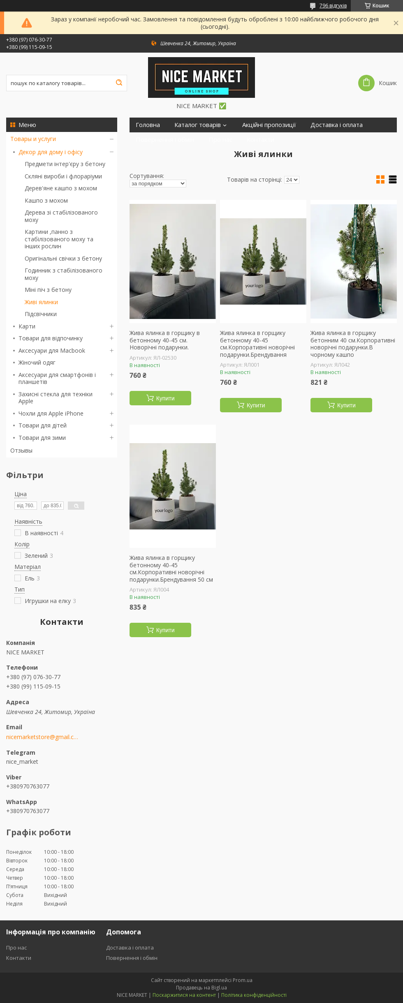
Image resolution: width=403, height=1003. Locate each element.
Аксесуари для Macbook (52, 350)
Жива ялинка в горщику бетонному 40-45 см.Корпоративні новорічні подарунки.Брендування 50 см (171, 568)
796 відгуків (333, 5)
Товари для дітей (43, 425)
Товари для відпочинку (51, 338)
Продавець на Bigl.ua (201, 987)
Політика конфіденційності (254, 994)
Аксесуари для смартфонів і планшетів (57, 378)
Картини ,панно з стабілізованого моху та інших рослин (59, 239)
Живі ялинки (41, 302)
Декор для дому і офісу (51, 152)
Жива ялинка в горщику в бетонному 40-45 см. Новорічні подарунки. (165, 340)
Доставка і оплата (336, 125)
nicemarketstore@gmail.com (42, 737)
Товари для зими (42, 437)
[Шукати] (119, 83)
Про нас (220, 139)
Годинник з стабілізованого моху (63, 274)
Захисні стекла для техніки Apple (56, 397)
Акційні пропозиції (269, 125)
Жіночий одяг (37, 362)
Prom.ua (242, 980)
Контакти (260, 139)
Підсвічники (41, 314)
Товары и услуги (33, 139)
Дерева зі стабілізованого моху (61, 216)
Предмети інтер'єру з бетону (65, 164)
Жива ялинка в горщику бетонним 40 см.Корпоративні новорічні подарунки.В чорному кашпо (352, 343)
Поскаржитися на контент (184, 994)
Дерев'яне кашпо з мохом (61, 188)
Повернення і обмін (165, 139)
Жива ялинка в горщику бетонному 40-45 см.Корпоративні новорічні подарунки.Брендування (257, 343)
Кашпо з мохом (46, 200)
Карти (27, 326)
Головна (148, 125)
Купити (165, 398)
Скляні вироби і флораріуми (63, 176)
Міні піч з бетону (48, 290)
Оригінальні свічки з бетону (63, 258)
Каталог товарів (197, 125)
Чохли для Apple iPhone (51, 413)
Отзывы (21, 450)
